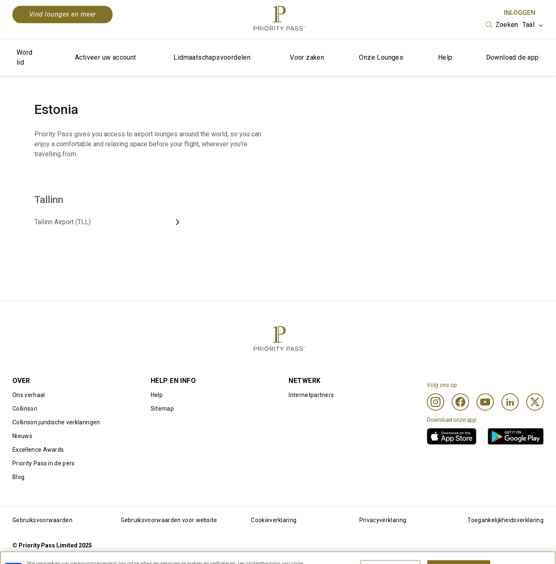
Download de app (512, 57)
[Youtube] (485, 402)
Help (445, 57)
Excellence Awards (38, 449)
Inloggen (519, 13)
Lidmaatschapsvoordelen (211, 57)
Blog (18, 477)
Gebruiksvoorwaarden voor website (169, 520)
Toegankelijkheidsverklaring (505, 520)
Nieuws (22, 436)
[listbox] (502, 24)
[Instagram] (435, 402)
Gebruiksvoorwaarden (42, 520)
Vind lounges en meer (62, 14)
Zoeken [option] (507, 25)
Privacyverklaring (382, 520)
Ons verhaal (28, 395)
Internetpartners (311, 395)
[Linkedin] (510, 402)
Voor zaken (307, 57)
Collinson (24, 408)
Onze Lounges (381, 57)
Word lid (25, 57)
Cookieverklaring (273, 520)
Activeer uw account (105, 57)
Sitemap (162, 408)
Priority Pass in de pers (43, 463)
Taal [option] (528, 25)
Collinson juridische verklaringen (56, 422)
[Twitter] (535, 402)
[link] (452, 436)
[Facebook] (460, 402)
